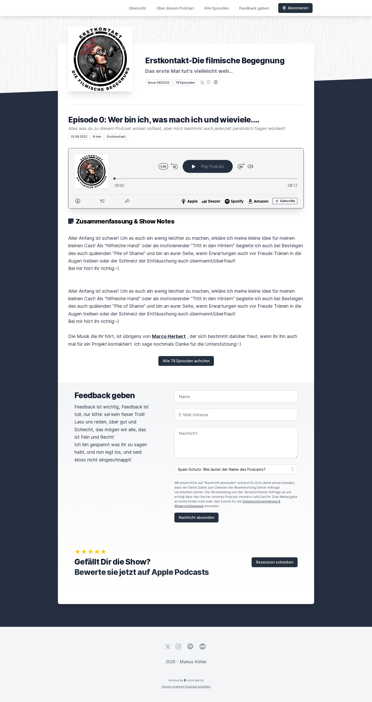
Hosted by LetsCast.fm (186, 680)
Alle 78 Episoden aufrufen (186, 361)
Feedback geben (254, 8)
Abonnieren (295, 8)
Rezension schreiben (274, 562)
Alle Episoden (216, 8)
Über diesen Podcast (175, 8)
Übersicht (137, 8)
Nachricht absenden (196, 517)
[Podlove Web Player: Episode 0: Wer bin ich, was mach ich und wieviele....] (186, 178)
